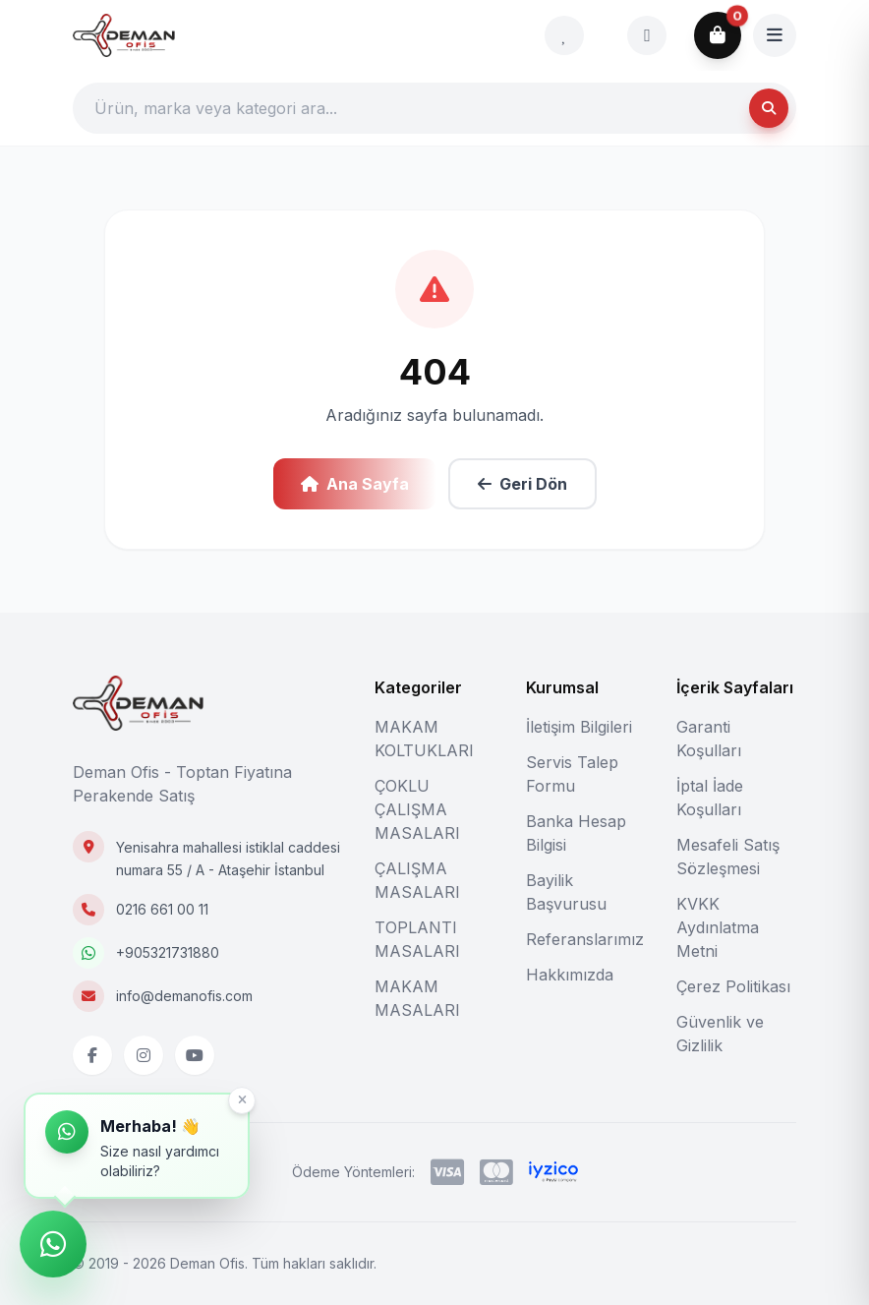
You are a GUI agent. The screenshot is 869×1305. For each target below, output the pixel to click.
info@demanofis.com (184, 995)
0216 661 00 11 (162, 909)
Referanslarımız (585, 939)
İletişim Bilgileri (579, 727)
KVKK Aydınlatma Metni (717, 927)
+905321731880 (167, 952)
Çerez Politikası (733, 986)
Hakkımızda (569, 974)
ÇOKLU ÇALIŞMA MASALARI (417, 809)
